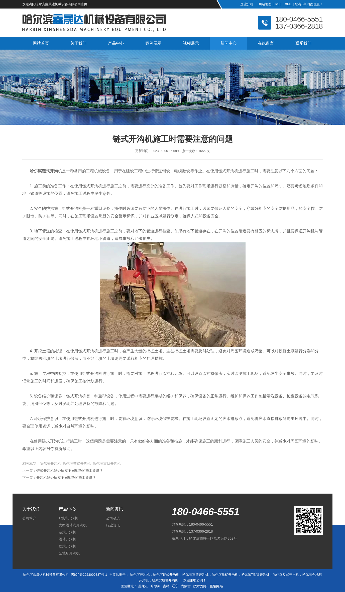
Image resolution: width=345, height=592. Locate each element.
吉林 (166, 586)
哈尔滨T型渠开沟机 (256, 574)
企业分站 (246, 4)
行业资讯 (113, 525)
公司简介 (29, 518)
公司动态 (113, 518)
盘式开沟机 (67, 546)
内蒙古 (186, 586)
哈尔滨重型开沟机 (195, 574)
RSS (278, 4)
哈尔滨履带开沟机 (165, 580)
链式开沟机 (67, 532)
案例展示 (153, 43)
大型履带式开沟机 (73, 525)
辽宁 (175, 586)
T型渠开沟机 (68, 518)
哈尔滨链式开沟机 (166, 574)
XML (288, 4)
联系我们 (303, 43)
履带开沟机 (67, 539)
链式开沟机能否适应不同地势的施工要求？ (69, 471)
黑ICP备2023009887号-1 (89, 574)
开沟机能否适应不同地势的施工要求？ (66, 478)
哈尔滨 (155, 586)
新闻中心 (228, 43)
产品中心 (116, 43)
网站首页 (41, 43)
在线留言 (266, 43)
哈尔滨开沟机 (140, 574)
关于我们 (78, 43)
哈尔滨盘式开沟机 (286, 574)
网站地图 (265, 4)
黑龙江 (143, 586)
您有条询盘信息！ (309, 4)
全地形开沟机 (69, 553)
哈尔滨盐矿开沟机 (225, 574)
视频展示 (191, 43)
